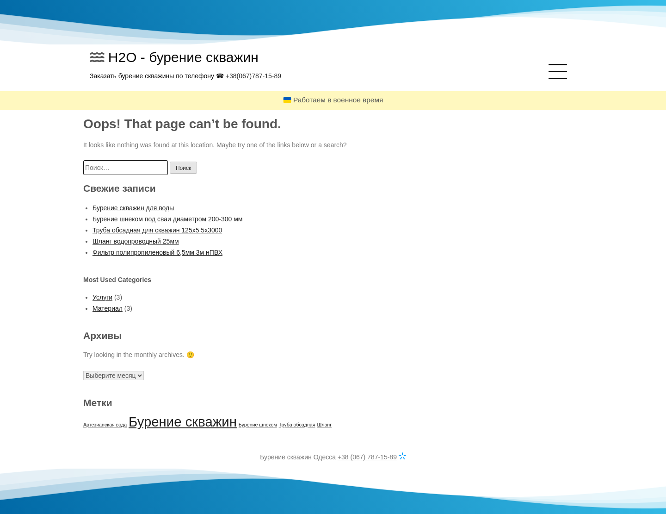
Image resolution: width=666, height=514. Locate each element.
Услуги (102, 297)
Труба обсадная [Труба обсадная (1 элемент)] (297, 424)
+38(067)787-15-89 (253, 76)
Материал (107, 308)
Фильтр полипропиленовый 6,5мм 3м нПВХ (157, 252)
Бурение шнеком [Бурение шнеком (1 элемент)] (258, 424)
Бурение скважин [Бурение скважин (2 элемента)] (183, 421)
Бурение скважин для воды (133, 208)
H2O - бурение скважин (183, 57)
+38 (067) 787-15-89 (367, 457)
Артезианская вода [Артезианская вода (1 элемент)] (105, 424)
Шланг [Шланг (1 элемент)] (324, 424)
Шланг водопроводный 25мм (135, 241)
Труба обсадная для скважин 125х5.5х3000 (157, 230)
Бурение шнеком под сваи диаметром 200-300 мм (167, 219)
